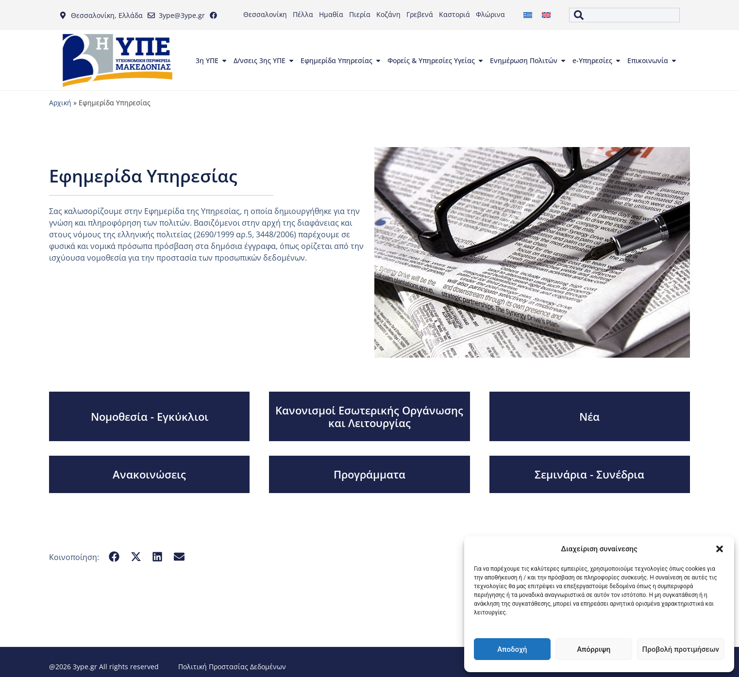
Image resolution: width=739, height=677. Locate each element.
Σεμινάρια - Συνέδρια (589, 474)
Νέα (589, 416)
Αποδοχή (512, 649)
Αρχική (60, 102)
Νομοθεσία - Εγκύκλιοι (149, 416)
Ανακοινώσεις (149, 474)
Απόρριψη (593, 649)
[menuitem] (528, 15)
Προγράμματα (369, 474)
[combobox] (624, 15)
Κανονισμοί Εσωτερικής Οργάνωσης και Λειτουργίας (369, 416)
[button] (719, 549)
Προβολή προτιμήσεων (680, 649)
